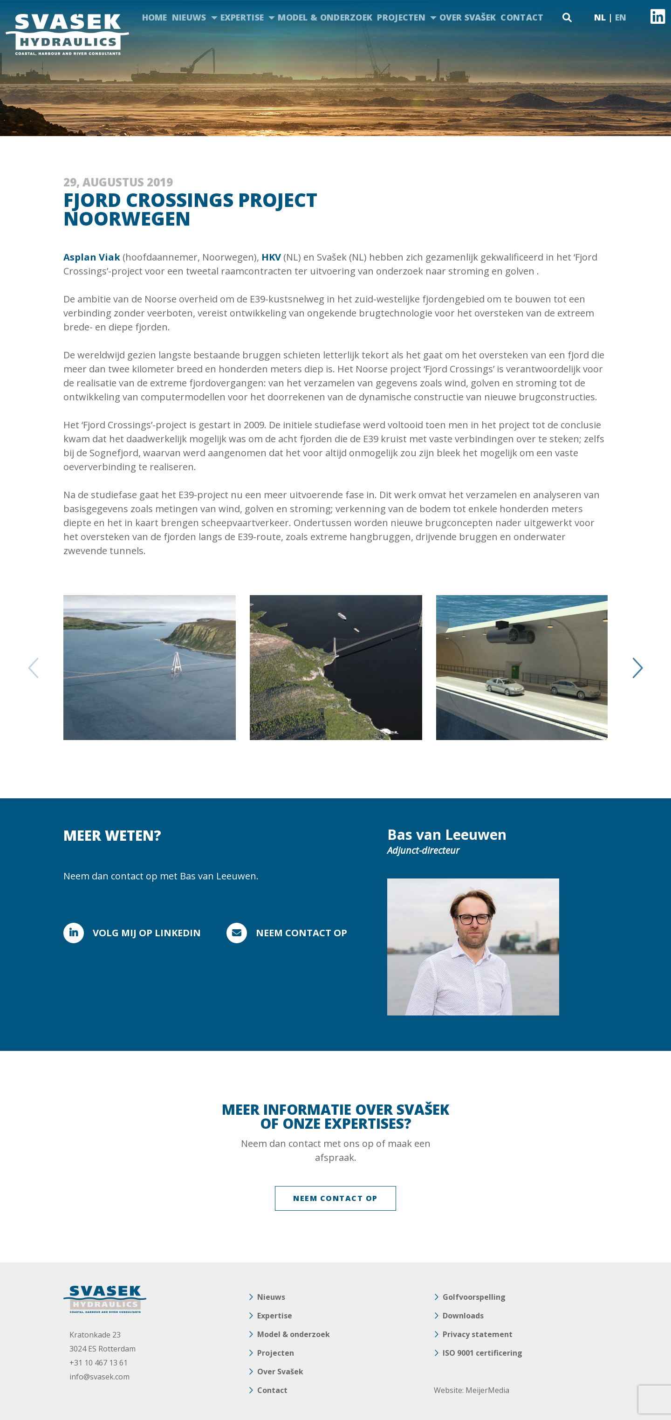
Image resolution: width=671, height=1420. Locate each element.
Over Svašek (467, 17)
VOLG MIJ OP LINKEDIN (147, 932)
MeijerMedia (487, 1390)
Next (636, 667)
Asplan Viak (91, 257)
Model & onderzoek (325, 17)
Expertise (242, 17)
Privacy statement (478, 1334)
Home (154, 17)
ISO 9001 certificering (482, 1353)
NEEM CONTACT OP (335, 1198)
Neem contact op (301, 932)
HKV (271, 257)
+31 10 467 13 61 (98, 1363)
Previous (34, 667)
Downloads (463, 1315)
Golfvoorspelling (474, 1297)
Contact (521, 17)
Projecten (401, 17)
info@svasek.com (99, 1377)
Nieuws (189, 17)
